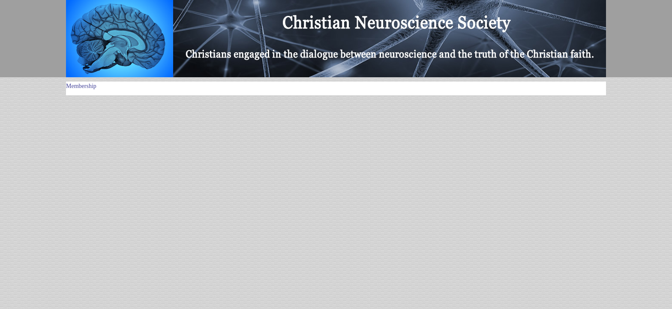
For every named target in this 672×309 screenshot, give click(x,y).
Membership (81, 86)
